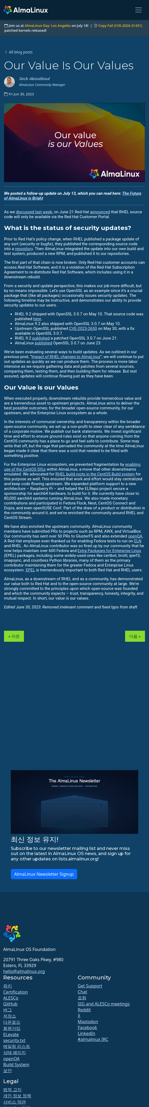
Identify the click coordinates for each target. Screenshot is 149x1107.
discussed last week (34, 212)
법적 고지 (12, 1089)
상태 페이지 (14, 1052)
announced (100, 212)
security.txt (14, 1040)
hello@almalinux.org (24, 971)
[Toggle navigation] (138, 10)
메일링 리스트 (16, 1046)
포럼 (82, 998)
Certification (15, 992)
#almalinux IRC (93, 1039)
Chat (82, 992)
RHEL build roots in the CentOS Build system (95, 474)
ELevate (11, 1034)
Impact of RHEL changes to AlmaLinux (65, 356)
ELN (137, 541)
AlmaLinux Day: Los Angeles (48, 25)
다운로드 (11, 1022)
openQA (135, 536)
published (41, 338)
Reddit (84, 1010)
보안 (7, 1070)
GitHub (10, 1004)
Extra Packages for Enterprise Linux (109, 550)
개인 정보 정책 (17, 1096)
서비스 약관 (14, 1102)
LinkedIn (86, 1033)
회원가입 (11, 1028)
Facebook (87, 1027)
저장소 (9, 1016)
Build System (16, 1065)
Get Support (90, 986)
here (37, 318)
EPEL (30, 570)
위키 (7, 986)
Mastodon (88, 1022)
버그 (7, 1010)
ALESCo (10, 998)
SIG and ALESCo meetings (104, 1004)
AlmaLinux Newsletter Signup (44, 874)
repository (24, 248)
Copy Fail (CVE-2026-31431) (120, 25)
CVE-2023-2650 (83, 328)
